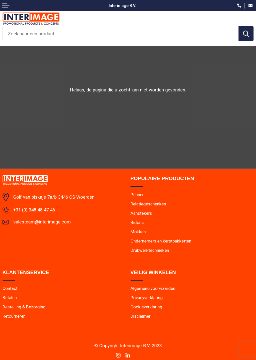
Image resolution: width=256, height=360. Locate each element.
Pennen (137, 194)
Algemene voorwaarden (152, 288)
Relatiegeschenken (148, 203)
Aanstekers (141, 213)
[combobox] (120, 33)
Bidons (137, 222)
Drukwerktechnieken (149, 250)
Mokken (138, 231)
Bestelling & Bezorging (24, 306)
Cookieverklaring (146, 306)
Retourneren (14, 316)
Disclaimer (140, 316)
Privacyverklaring (146, 297)
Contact (10, 288)
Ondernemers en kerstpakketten (160, 241)
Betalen (9, 297)
